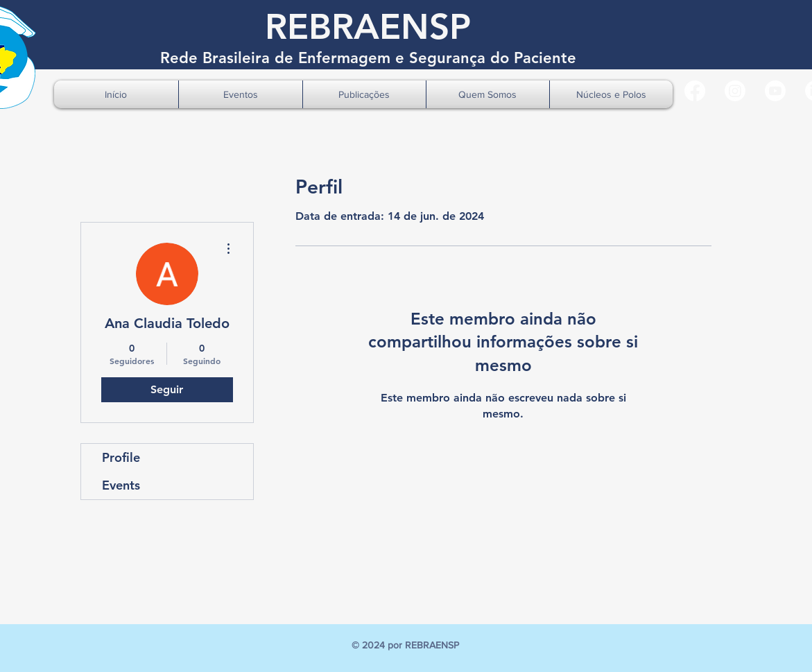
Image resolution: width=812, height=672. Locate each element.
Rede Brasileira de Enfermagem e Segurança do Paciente (368, 58)
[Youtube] (775, 90)
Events (121, 485)
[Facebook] (694, 90)
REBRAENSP (368, 27)
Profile (121, 457)
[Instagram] (735, 90)
